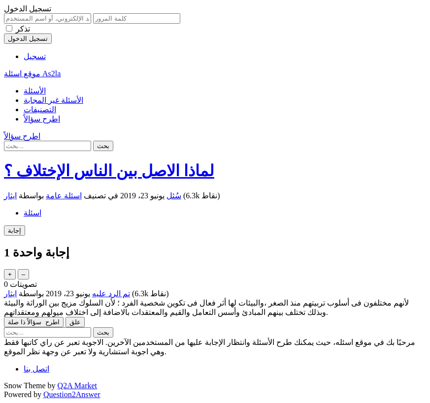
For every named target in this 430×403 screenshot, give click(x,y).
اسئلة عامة (64, 195)
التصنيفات (40, 109)
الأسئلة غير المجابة (53, 100)
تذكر (23, 29)
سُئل (173, 195)
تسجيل (35, 56)
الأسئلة (35, 91)
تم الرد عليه (111, 293)
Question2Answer (71, 394)
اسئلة (32, 213)
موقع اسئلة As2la (32, 73)
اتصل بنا (36, 369)
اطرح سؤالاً (42, 119)
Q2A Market (77, 385)
